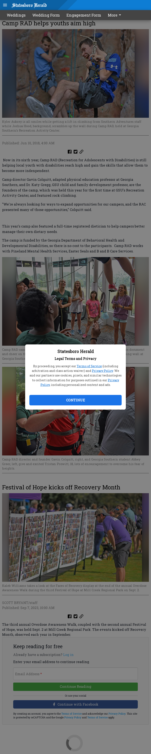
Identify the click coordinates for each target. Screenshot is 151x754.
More (115, 15)
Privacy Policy (102, 371)
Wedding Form (46, 15)
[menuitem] (115, 15)
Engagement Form (83, 15)
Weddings (16, 15)
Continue (75, 400)
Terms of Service (89, 366)
